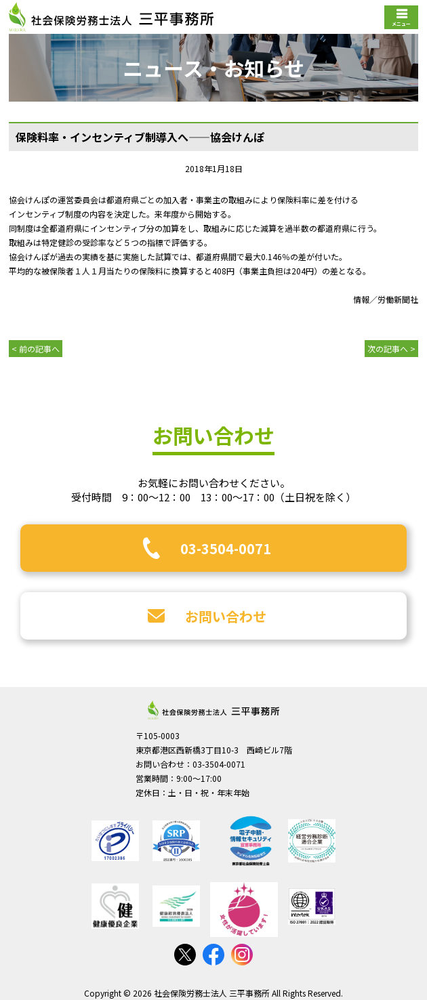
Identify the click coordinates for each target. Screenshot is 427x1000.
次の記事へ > (391, 348)
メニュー (401, 23)
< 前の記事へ (36, 348)
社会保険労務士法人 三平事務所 (213, 710)
